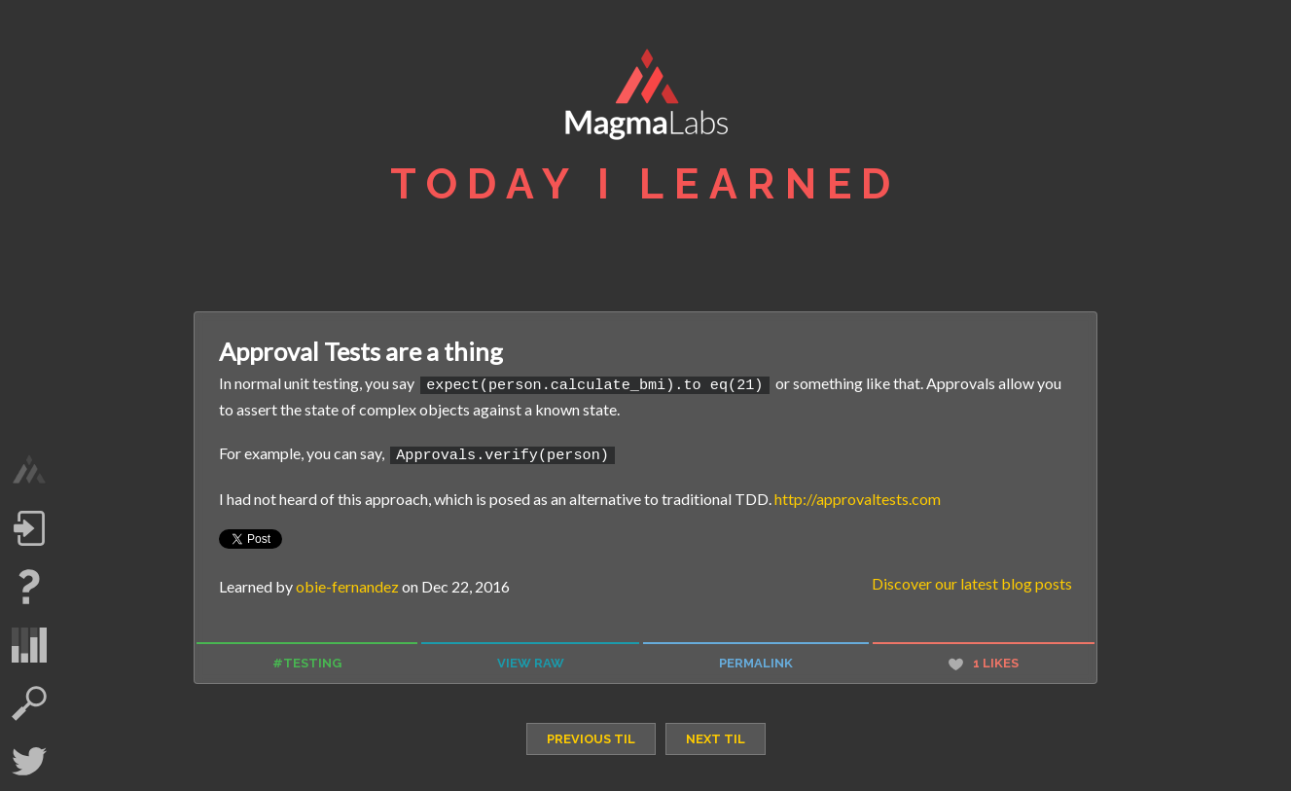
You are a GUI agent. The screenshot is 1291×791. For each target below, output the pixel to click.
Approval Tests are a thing (361, 351)
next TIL (715, 736)
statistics (29, 645)
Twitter (29, 762)
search (29, 703)
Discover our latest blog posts (972, 580)
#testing (306, 660)
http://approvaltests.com (857, 494)
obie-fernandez (347, 583)
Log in (29, 528)
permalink (756, 660)
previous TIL (591, 736)
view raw (530, 660)
